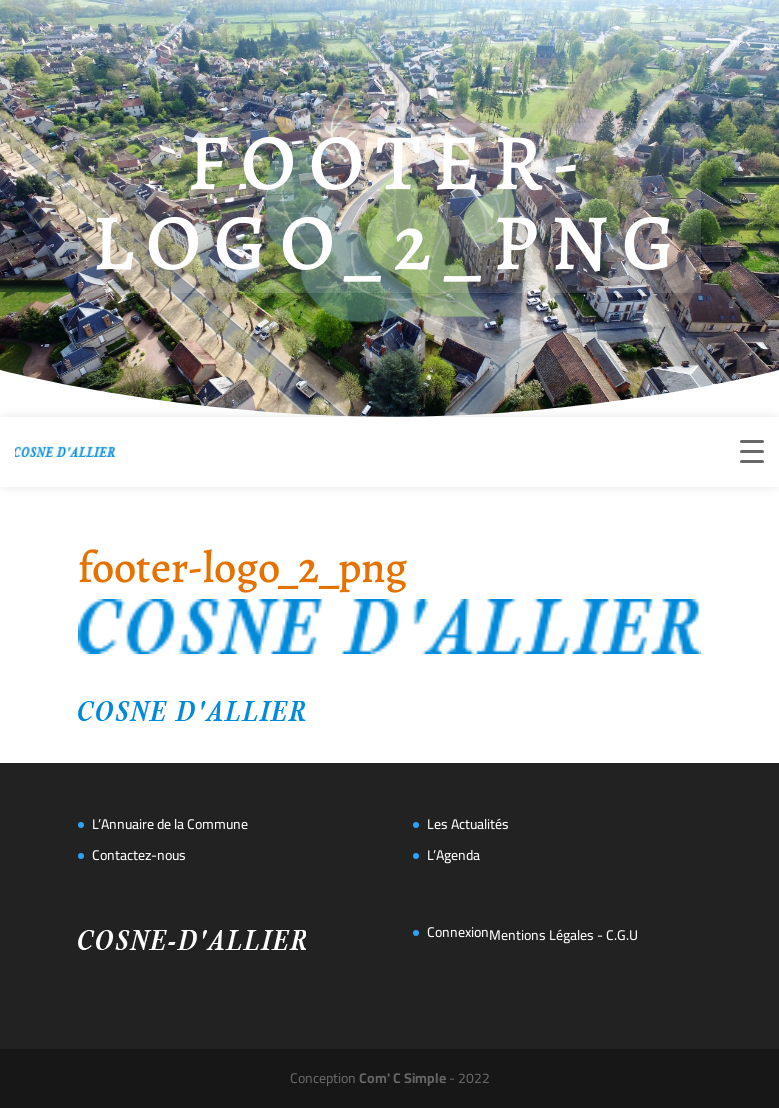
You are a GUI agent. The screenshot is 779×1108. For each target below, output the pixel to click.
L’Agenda (453, 855)
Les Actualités (468, 824)
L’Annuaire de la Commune (170, 824)
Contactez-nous (139, 855)
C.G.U (622, 935)
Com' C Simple (402, 1078)
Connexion (458, 932)
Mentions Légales (541, 935)
